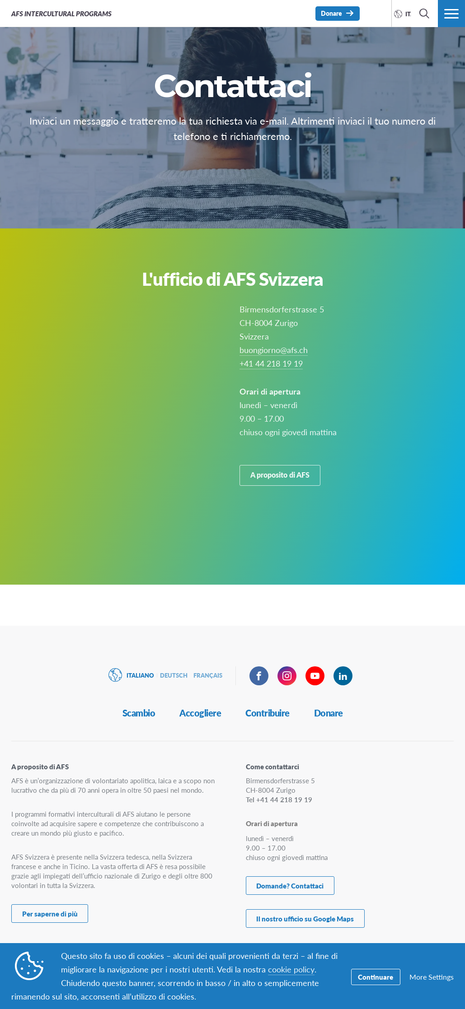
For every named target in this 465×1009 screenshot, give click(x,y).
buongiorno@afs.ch (274, 393)
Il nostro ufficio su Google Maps (305, 919)
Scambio (138, 715)
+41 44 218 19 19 (271, 407)
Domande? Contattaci (290, 888)
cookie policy (291, 969)
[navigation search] (424, 13)
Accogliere (200, 715)
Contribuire (267, 715)
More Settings (431, 976)
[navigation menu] (451, 13)
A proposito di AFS (280, 521)
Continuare (375, 976)
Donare (328, 715)
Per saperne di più (50, 916)
